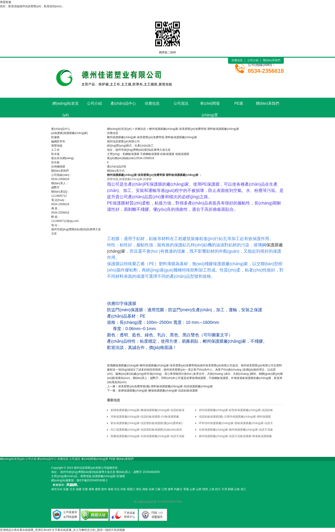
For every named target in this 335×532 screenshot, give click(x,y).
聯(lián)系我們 (271, 60)
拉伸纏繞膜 (58, 166)
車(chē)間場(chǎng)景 (210, 105)
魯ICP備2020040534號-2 (92, 480)
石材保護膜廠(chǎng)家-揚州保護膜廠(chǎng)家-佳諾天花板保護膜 (236, 430)
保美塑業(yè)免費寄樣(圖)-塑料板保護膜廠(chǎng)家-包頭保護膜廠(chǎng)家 (165, 386)
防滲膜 (55, 137)
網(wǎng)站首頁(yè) (65, 105)
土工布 (55, 149)
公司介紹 (252, 60)
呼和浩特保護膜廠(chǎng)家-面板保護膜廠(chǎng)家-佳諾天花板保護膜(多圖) (236, 424)
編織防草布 (58, 141)
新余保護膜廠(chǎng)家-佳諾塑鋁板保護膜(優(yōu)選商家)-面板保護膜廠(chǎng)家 (147, 424)
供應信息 (237, 60)
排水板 (55, 162)
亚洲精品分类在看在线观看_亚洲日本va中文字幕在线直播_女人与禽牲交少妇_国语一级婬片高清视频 (62, 530)
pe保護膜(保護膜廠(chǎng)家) (69, 133)
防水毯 (55, 154)
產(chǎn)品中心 (123, 103)
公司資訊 (181, 103)
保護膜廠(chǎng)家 (125, 175)
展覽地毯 (56, 145)
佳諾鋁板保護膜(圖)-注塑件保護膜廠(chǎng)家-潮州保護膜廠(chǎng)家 (235, 417)
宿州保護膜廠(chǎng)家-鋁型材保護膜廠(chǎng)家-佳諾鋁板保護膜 (236, 410)
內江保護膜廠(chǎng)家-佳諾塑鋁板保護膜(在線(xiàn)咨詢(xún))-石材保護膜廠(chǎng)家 (146, 430)
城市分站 (56, 489)
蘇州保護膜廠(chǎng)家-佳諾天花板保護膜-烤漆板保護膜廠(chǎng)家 (235, 437)
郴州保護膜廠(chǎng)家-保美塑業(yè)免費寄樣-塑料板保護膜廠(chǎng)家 (194, 128)
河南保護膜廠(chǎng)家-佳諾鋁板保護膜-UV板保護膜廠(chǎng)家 (145, 417)
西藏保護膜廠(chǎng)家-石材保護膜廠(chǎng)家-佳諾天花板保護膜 (147, 437)
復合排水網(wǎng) (62, 158)
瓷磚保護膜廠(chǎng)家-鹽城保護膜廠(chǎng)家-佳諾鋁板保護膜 (158, 390)
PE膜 (238, 103)
